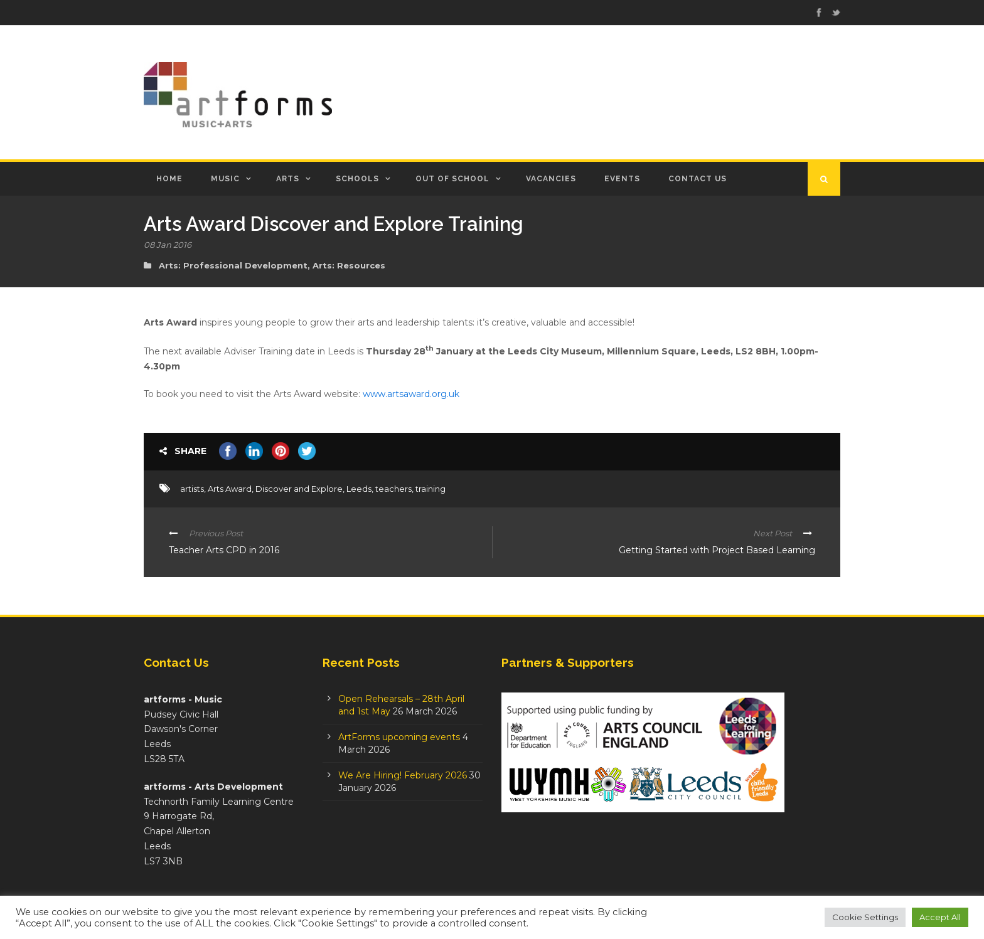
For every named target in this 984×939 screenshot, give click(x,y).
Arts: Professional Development (233, 265)
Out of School (452, 178)
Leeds (359, 489)
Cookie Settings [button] (865, 917)
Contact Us (697, 178)
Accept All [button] (940, 917)
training (430, 489)
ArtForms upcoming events (399, 737)
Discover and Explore (299, 489)
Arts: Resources (349, 265)
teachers (393, 489)
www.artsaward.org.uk (411, 394)
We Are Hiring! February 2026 (402, 775)
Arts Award (230, 489)
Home (169, 178)
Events (622, 178)
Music (225, 178)
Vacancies (551, 178)
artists (192, 489)
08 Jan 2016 (167, 245)
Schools (357, 178)
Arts (287, 178)
